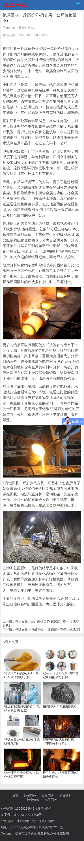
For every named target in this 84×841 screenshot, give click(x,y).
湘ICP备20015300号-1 (29, 815)
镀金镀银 (33, 800)
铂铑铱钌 (65, 796)
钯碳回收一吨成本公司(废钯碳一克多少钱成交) (47, 629)
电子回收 (51, 800)
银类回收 (47, 796)
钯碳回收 (30, 796)
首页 (15, 796)
